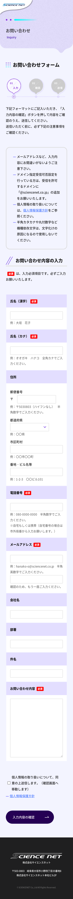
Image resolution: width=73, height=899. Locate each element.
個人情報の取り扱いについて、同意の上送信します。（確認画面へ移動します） (35, 783)
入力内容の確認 (23, 817)
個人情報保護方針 (35, 210)
